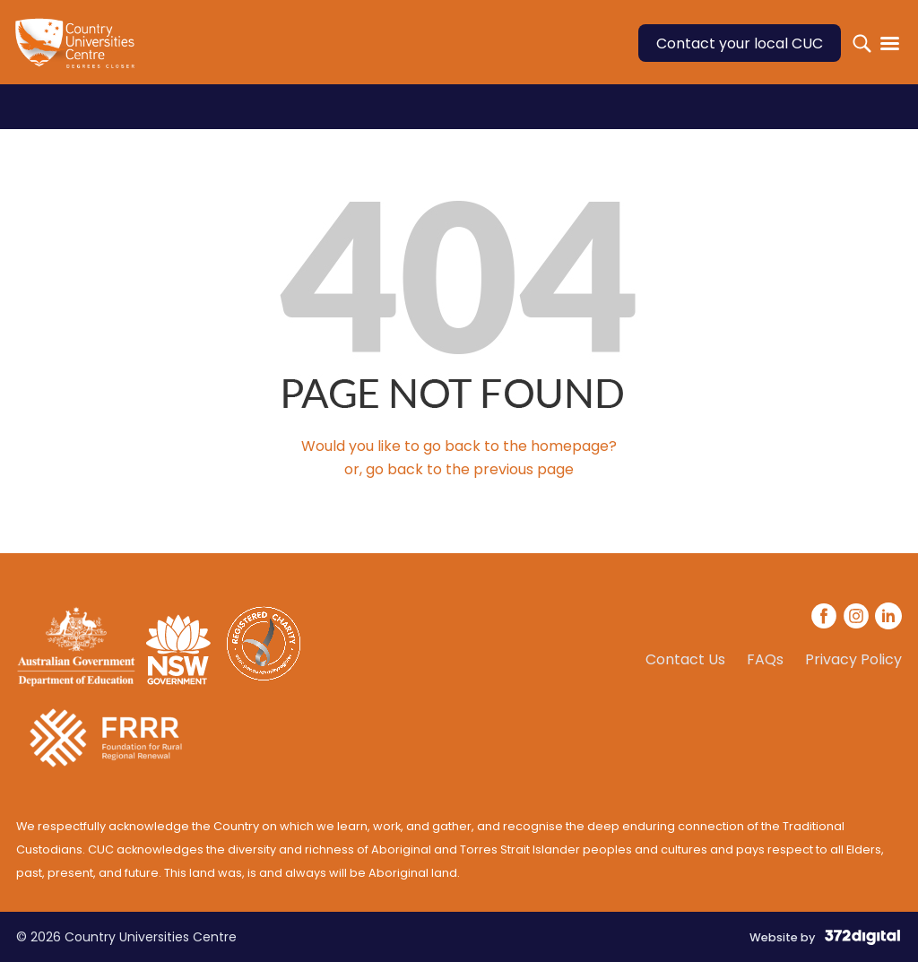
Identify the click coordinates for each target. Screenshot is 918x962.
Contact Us (685, 660)
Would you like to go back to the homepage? (459, 446)
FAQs (765, 660)
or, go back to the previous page (459, 469)
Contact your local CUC (739, 43)
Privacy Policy (853, 660)
